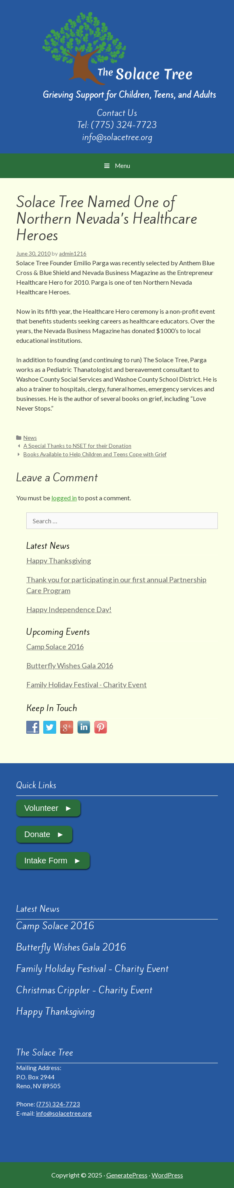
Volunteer (41, 808)
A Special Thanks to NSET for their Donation (77, 446)
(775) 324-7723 (124, 125)
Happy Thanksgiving (58, 560)
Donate (37, 834)
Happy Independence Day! (69, 609)
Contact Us (117, 113)
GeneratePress (127, 1175)
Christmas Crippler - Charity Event (84, 990)
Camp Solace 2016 (55, 646)
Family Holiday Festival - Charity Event (86, 684)
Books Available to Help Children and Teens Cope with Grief (95, 454)
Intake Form (45, 860)
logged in (64, 498)
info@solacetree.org (117, 137)
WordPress (167, 1175)
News (30, 437)
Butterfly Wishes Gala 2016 (69, 665)
